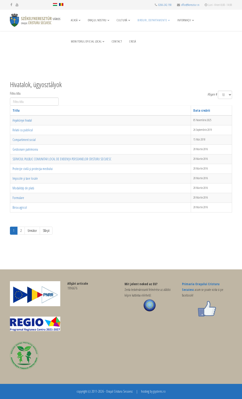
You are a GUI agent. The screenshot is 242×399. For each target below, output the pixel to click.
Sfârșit (46, 230)
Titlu (16, 110)
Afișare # (212, 94)
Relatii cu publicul (23, 130)
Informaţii (184, 20)
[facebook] (11, 4)
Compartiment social (24, 139)
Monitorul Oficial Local (86, 41)
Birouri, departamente (152, 20)
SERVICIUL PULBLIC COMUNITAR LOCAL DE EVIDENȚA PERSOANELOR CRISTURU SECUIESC (62, 159)
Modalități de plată (23, 188)
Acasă (74, 20)
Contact (117, 41)
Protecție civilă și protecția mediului (33, 168)
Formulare (18, 197)
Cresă (132, 41)
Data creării (201, 110)
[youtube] (17, 4)
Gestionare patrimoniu (25, 149)
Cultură (122, 20)
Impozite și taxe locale (25, 178)
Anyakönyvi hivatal (22, 120)
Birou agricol (20, 207)
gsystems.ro (159, 391)
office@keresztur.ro (190, 5)
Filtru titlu (16, 93)
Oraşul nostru (97, 20)
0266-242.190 (165, 5)
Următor (32, 230)
